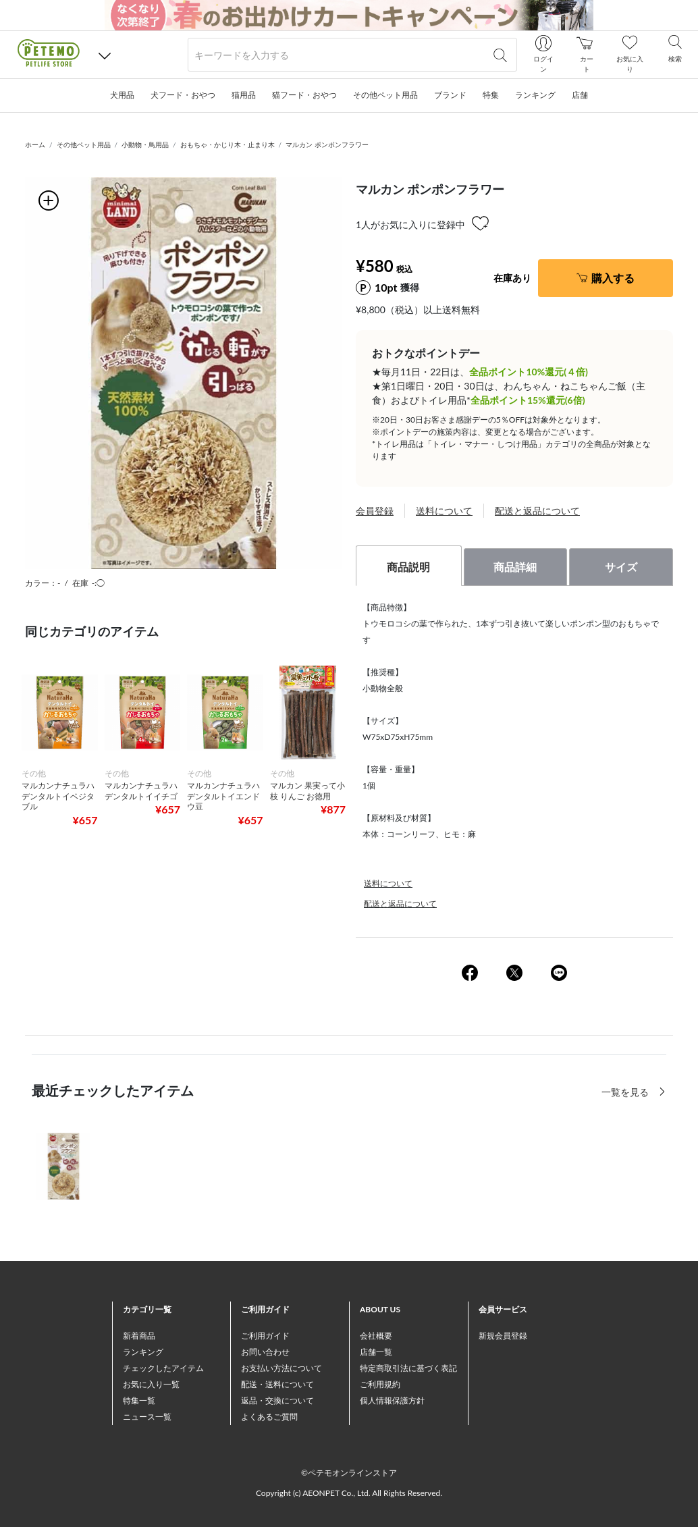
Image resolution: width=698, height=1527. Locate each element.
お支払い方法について (281, 1368)
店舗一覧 (376, 1352)
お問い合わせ (265, 1352)
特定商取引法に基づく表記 (408, 1368)
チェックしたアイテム (163, 1368)
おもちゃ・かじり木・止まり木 (227, 144)
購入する (613, 277)
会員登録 (375, 510)
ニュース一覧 (147, 1417)
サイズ (621, 566)
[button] (104, 55)
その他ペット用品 (84, 144)
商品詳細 (515, 566)
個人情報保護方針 (392, 1400)
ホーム (35, 144)
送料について (444, 510)
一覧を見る (626, 1092)
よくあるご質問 (269, 1417)
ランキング (143, 1352)
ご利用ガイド (265, 1336)
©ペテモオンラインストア (349, 1473)
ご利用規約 (380, 1384)
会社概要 (376, 1336)
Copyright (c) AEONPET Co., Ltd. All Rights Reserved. (349, 1493)
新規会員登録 (503, 1336)
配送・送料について (277, 1384)
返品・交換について (277, 1400)
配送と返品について (537, 510)
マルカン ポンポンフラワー (327, 144)
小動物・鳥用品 (145, 144)
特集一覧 (139, 1400)
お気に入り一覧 (151, 1384)
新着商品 (139, 1336)
